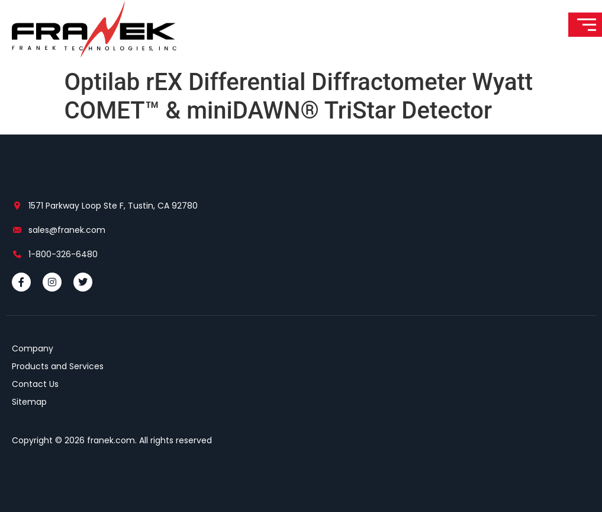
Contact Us (35, 384)
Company (32, 348)
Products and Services (58, 366)
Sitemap (29, 402)
